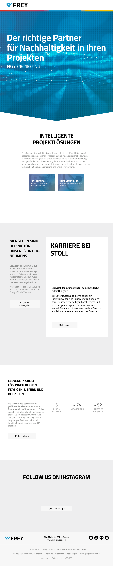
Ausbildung (58, 265)
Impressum (45, 558)
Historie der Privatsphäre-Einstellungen (60, 554)
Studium (76, 265)
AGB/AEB (68, 558)
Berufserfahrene (61, 274)
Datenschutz (57, 558)
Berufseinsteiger (96, 265)
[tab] (55, 265)
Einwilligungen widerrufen (90, 554)
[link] (42, 182)
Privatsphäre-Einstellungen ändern (27, 554)
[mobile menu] (109, 5)
